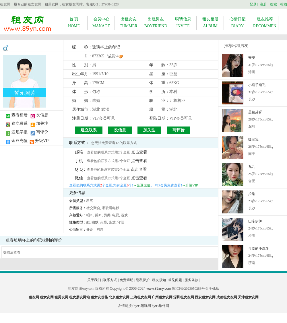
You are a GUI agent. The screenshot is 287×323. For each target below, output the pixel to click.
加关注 (42, 123)
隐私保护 (143, 280)
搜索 (273, 4)
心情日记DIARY (238, 22)
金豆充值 (19, 141)
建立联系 (19, 123)
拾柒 (251, 194)
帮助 (283, 4)
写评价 (42, 132)
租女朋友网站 (79, 297)
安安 (251, 58)
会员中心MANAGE (101, 22)
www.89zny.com (158, 289)
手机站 (214, 289)
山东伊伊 (255, 221)
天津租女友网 (248, 297)
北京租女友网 (119, 297)
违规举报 (19, 132)
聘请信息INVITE (183, 22)
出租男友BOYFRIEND (155, 22)
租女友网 (47, 297)
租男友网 (61, 297)
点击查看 (139, 152)
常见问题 (175, 280)
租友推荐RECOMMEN (264, 22)
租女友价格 (99, 297)
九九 (251, 167)
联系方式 (110, 280)
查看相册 (19, 115)
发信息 (42, 115)
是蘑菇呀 (255, 112)
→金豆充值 (141, 185)
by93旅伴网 (160, 306)
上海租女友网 (140, 297)
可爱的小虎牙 (258, 248)
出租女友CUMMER (128, 22)
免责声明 (126, 280)
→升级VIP (190, 185)
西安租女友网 (205, 297)
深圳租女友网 (183, 297)
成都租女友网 (226, 297)
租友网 (34, 297)
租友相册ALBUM (210, 22)
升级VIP (42, 141)
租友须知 (159, 280)
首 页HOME (74, 22)
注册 (263, 4)
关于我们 (94, 280)
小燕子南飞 (256, 85)
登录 (253, 4)
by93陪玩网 (142, 306)
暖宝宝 (253, 139)
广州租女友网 (162, 297)
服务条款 (191, 280)
